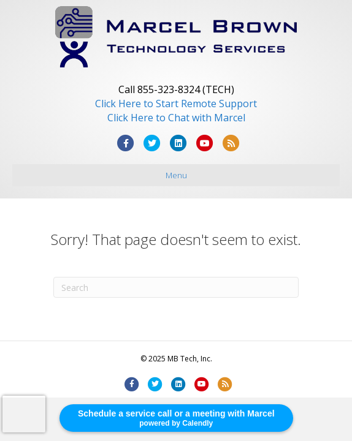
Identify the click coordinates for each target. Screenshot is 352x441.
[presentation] (23, 414)
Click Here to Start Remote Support (176, 103)
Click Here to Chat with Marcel (176, 117)
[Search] (176, 287)
